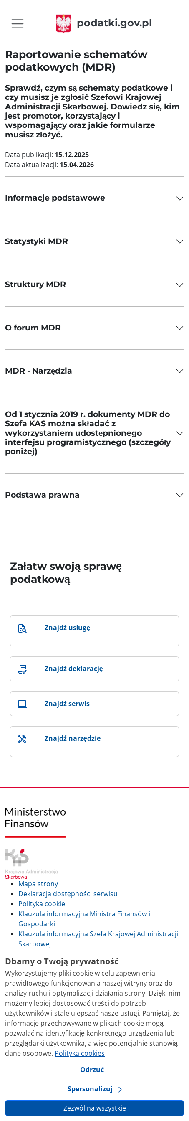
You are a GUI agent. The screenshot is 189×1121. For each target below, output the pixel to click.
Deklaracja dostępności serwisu (68, 893)
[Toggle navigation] (17, 24)
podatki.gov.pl (104, 23)
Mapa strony (38, 883)
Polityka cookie (41, 903)
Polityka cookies (80, 1053)
